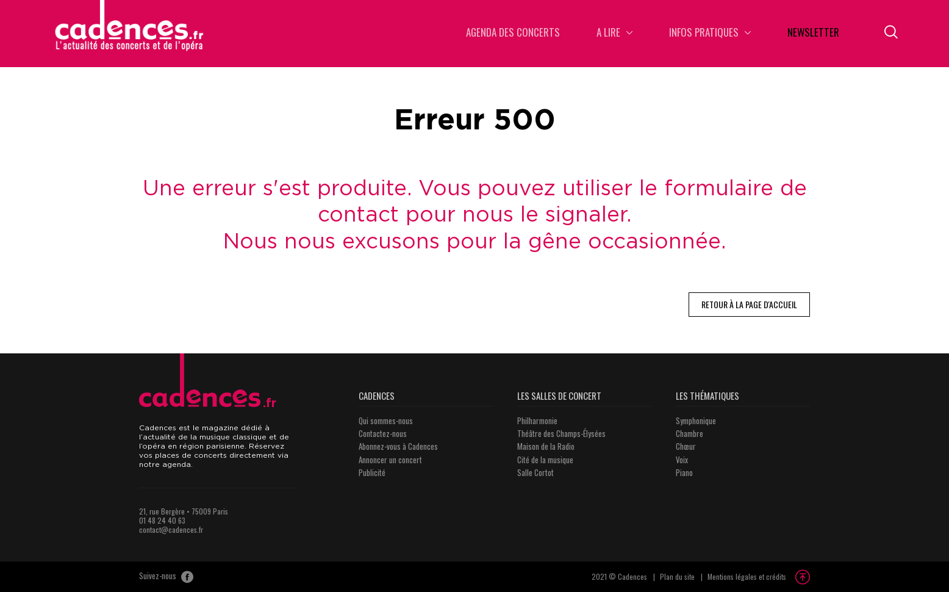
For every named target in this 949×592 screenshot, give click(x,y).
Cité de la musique (545, 459)
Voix (682, 459)
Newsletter (813, 33)
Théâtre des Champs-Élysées (561, 433)
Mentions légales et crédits (746, 576)
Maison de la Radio (546, 446)
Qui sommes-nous (386, 420)
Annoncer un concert (390, 459)
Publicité (372, 472)
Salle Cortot (535, 472)
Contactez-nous (383, 433)
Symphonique (696, 420)
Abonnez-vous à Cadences (398, 446)
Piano (684, 472)
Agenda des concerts (513, 33)
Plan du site (677, 576)
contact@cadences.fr (171, 529)
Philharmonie (537, 420)
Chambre (689, 433)
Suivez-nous (166, 577)
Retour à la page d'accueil (749, 304)
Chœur (686, 446)
